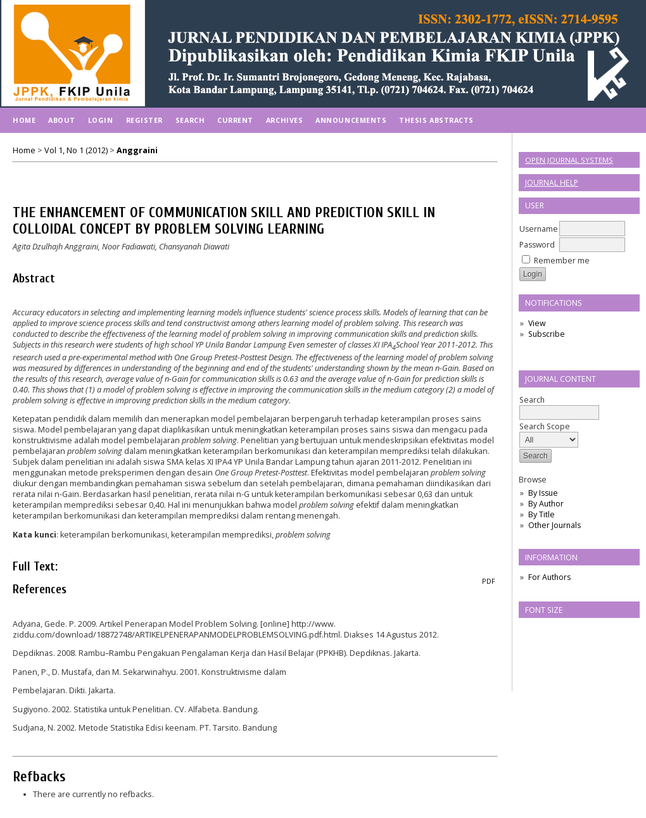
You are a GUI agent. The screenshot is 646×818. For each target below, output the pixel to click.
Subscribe (546, 334)
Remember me (562, 260)
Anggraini (137, 150)
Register (144, 120)
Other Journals (554, 525)
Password (537, 244)
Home (24, 120)
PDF (488, 581)
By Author (546, 503)
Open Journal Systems (569, 160)
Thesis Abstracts (436, 120)
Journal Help (551, 182)
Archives (284, 120)
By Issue (543, 493)
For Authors (549, 577)
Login (100, 120)
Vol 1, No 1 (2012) (76, 150)
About (61, 120)
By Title (541, 514)
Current (235, 120)
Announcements (350, 120)
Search (559, 406)
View (536, 323)
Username (538, 228)
